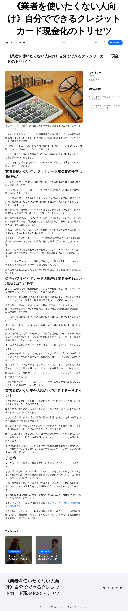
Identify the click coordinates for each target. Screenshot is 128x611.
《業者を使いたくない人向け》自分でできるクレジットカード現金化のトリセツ (64, 19)
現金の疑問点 (94, 80)
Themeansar (83, 607)
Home (64, 43)
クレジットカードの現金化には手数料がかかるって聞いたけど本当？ (105, 107)
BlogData (71, 607)
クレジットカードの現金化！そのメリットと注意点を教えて (105, 98)
